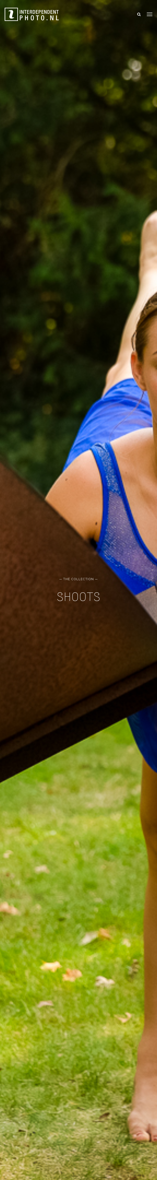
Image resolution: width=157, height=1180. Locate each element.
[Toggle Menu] (149, 14)
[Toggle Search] (139, 14)
